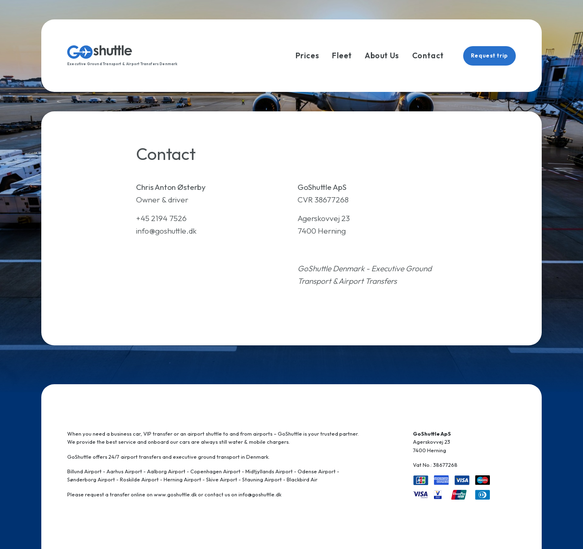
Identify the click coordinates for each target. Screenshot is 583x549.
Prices (307, 55)
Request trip (489, 55)
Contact (428, 55)
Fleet (342, 55)
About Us (382, 55)
